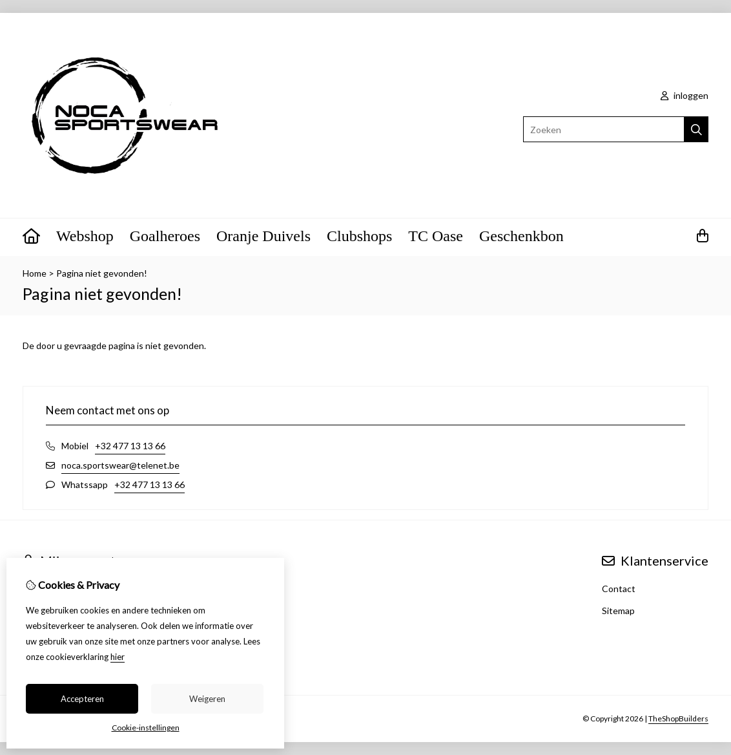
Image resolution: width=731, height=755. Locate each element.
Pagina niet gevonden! (101, 273)
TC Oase (435, 236)
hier (117, 657)
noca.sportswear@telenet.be (120, 465)
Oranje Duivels (263, 236)
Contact (618, 588)
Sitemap (618, 610)
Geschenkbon (521, 236)
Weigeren (207, 699)
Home (34, 273)
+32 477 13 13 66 (130, 445)
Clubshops (359, 236)
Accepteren (82, 699)
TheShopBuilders (678, 718)
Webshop (85, 236)
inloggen (684, 95)
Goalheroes (165, 236)
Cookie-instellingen (146, 727)
